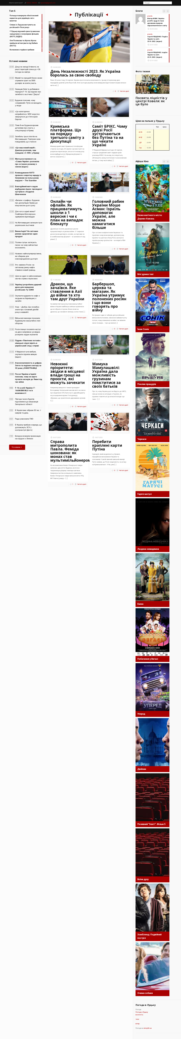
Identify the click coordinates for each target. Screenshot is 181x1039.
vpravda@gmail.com (48, 3)
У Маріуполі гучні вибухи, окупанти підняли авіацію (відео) (26, 354)
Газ (140, 147)
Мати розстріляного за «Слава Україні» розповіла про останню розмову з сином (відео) (27, 163)
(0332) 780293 (32, 3)
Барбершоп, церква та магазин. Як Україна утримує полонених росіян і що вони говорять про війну (109, 297)
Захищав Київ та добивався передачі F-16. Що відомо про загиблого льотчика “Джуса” (28, 91)
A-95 (140, 132)
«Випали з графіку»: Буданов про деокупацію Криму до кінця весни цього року (27, 203)
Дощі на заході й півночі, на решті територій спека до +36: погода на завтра (28, 69)
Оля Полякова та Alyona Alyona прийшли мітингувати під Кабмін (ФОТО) (24, 43)
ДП (140, 142)
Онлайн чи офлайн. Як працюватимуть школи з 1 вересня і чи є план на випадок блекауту (66, 212)
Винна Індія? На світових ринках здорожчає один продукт (26, 234)
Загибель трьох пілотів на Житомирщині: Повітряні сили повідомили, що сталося (27, 139)
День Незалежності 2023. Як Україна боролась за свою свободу (85, 73)
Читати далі (124, 91)
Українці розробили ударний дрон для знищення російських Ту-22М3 (28, 287)
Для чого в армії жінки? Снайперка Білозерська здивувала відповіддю (25, 214)
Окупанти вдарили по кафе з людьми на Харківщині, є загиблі (27, 298)
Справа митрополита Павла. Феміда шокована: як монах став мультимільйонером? (71, 451)
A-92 (140, 137)
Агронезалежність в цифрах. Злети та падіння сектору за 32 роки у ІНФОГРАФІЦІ (28, 365)
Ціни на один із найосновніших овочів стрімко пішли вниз (28, 277)
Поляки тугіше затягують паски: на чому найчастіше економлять (26, 245)
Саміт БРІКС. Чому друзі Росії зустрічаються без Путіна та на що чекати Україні (109, 135)
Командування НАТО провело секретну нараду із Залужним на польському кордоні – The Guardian (28, 177)
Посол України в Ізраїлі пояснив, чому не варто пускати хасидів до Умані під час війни (28, 378)
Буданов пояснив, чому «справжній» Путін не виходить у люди (28, 103)
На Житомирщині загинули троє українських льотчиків (28, 224)
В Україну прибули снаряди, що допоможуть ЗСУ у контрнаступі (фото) (28, 427)
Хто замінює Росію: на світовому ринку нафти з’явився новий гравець (25, 267)
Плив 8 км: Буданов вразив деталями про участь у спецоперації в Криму (26, 128)
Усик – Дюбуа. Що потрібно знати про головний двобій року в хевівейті (27, 309)
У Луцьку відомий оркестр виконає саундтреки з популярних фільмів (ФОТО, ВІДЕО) (25, 34)
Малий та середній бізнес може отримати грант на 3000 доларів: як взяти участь (28, 80)
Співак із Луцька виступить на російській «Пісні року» (23, 26)
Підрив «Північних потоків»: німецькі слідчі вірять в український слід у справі (28, 343)
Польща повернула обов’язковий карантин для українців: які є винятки (24, 18)
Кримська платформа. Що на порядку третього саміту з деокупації (67, 134)
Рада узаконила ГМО (24, 419)
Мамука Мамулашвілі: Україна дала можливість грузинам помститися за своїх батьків (106, 375)
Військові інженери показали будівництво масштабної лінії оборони (27, 320)
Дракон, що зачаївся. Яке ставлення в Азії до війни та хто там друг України (67, 291)
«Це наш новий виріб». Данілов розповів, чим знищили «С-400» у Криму (27, 150)
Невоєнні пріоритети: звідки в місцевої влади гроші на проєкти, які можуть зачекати (67, 373)
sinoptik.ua (148, 1028)
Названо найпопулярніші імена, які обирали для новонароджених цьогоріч (28, 256)
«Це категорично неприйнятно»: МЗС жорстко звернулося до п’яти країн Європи (27, 115)
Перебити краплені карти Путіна (107, 445)
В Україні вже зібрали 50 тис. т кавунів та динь (28, 411)
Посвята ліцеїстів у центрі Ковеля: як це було (151, 100)
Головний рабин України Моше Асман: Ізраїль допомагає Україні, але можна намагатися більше (108, 214)
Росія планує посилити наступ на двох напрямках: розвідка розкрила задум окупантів (28, 332)
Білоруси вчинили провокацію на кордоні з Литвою (28, 437)
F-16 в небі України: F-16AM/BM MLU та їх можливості (25, 390)
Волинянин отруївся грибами (22, 50)
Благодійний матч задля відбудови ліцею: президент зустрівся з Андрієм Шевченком (28, 190)
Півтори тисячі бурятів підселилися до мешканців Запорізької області (26, 401)
